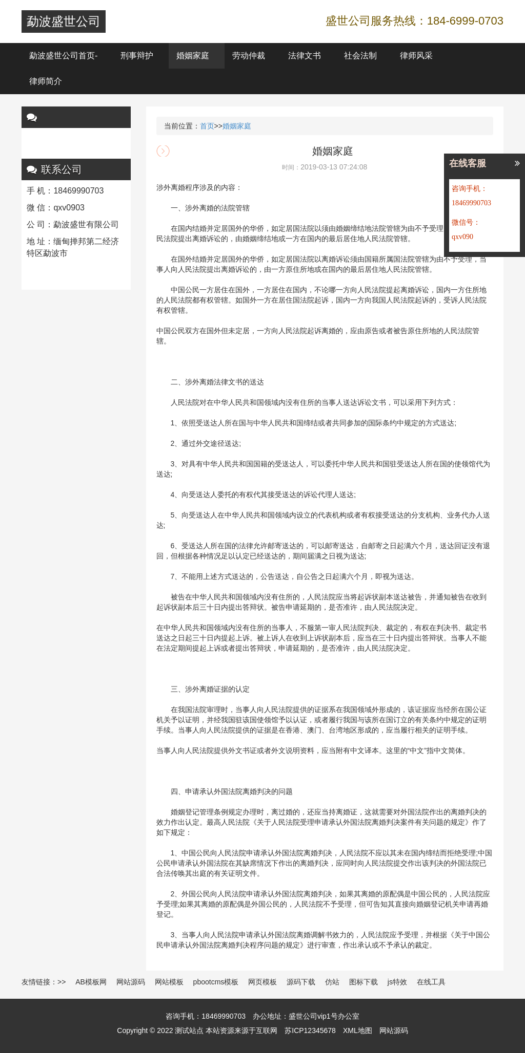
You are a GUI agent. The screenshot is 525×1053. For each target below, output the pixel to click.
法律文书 (304, 55)
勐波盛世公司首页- (63, 55)
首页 (207, 126)
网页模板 (262, 982)
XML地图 (357, 1030)
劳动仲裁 (248, 55)
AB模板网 (91, 982)
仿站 (332, 982)
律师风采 (416, 55)
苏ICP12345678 (310, 1030)
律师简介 (45, 81)
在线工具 (431, 982)
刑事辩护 (136, 55)
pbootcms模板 (216, 982)
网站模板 (169, 982)
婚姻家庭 (192, 55)
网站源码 (130, 982)
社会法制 (360, 55)
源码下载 (301, 982)
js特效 (397, 982)
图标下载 (363, 982)
